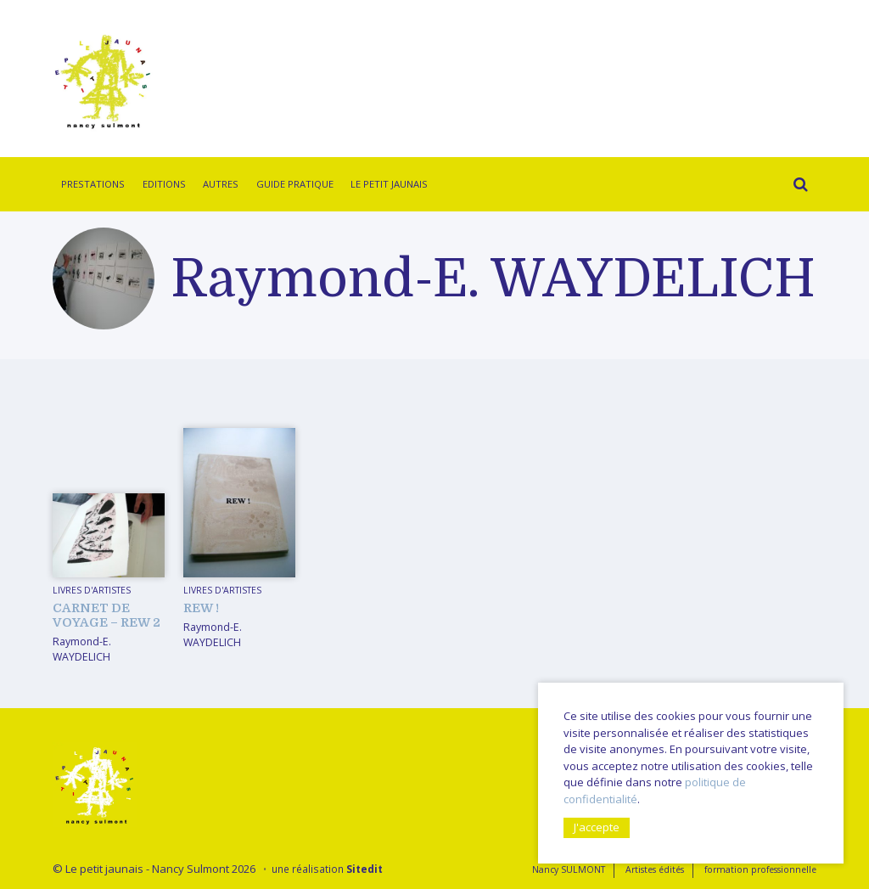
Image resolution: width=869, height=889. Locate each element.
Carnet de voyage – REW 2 (106, 615)
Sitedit (364, 868)
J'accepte (597, 827)
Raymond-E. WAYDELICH (82, 649)
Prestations (93, 183)
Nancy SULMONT (568, 869)
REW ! (201, 608)
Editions (164, 183)
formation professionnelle (760, 869)
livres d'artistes (92, 590)
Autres (220, 183)
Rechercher (796, 187)
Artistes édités (654, 869)
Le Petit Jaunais (389, 183)
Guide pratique (295, 183)
